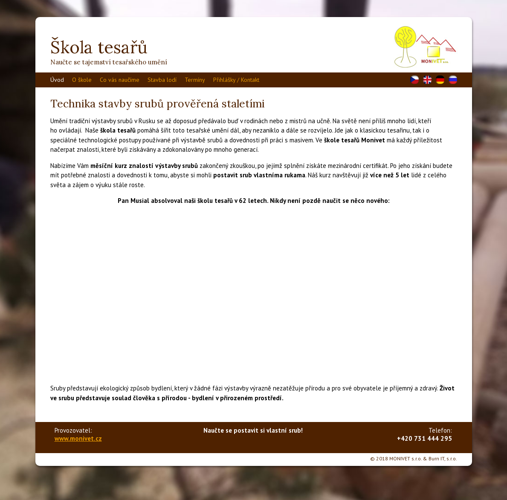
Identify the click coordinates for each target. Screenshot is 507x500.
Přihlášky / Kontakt (236, 80)
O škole (82, 80)
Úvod (57, 80)
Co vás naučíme (119, 80)
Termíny (195, 80)
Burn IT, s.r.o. (443, 458)
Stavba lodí (162, 80)
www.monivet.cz (78, 438)
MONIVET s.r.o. (405, 458)
